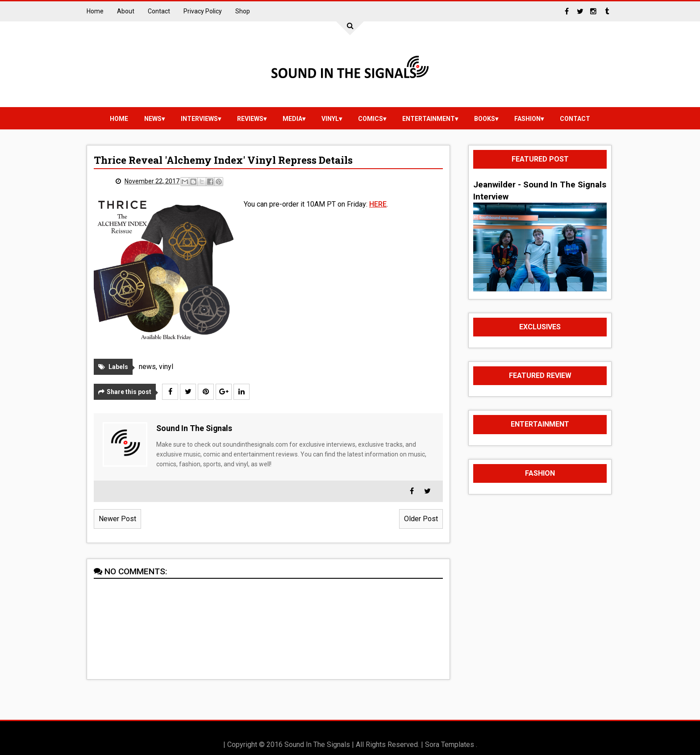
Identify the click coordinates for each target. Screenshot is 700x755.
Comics (370, 118)
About (125, 11)
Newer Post (117, 518)
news (153, 118)
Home (95, 11)
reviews (250, 118)
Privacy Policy (202, 11)
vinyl (330, 118)
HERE (378, 204)
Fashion (527, 118)
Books (484, 118)
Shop (242, 11)
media (292, 118)
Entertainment (428, 118)
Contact (159, 11)
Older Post (421, 518)
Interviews (199, 118)
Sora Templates (449, 744)
